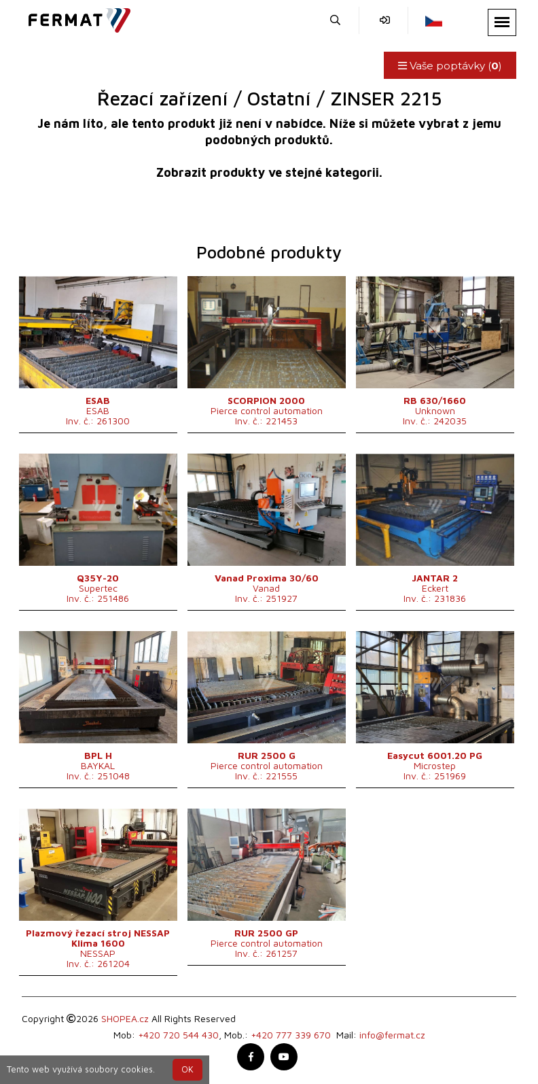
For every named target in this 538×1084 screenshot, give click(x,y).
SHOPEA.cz (125, 1018)
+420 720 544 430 (178, 1034)
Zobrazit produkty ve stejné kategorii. (269, 172)
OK (187, 1069)
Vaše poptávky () (450, 65)
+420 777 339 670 (291, 1034)
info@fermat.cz (392, 1034)
